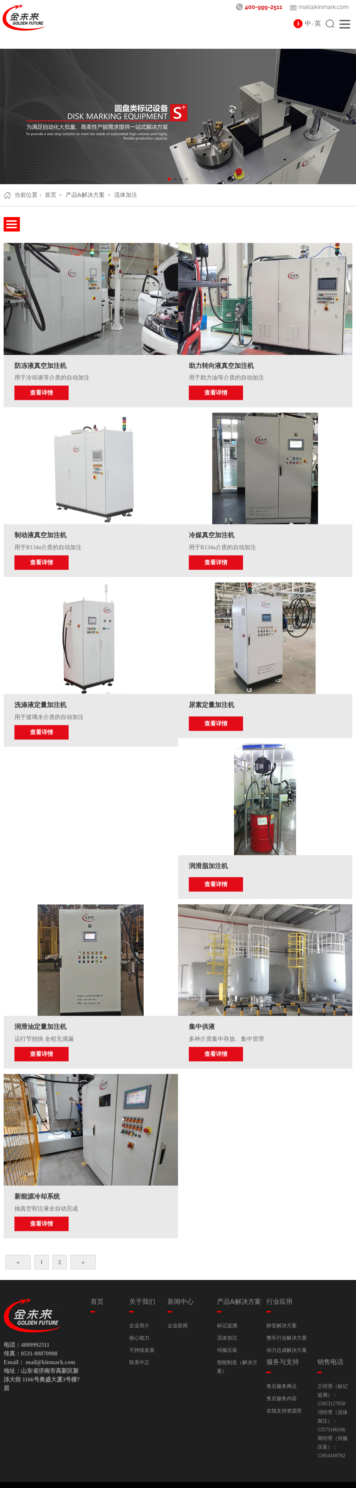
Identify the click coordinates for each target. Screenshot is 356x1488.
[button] (169, 179)
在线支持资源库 (284, 1394)
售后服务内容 (281, 1381)
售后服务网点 (281, 1369)
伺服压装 (227, 1333)
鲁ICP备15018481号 (247, 1476)
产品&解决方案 (85, 195)
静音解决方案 (281, 1308)
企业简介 (139, 1308)
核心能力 (139, 1321)
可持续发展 (142, 1333)
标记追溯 (227, 1308)
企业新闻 (178, 1308)
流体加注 (125, 195)
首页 (50, 195)
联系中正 (139, 1345)
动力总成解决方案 (286, 1333)
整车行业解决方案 (286, 1321)
